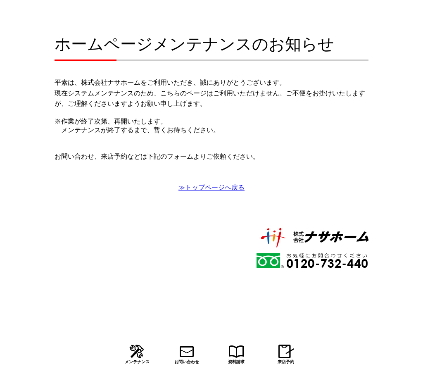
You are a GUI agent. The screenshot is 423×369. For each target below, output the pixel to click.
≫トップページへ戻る (211, 187)
